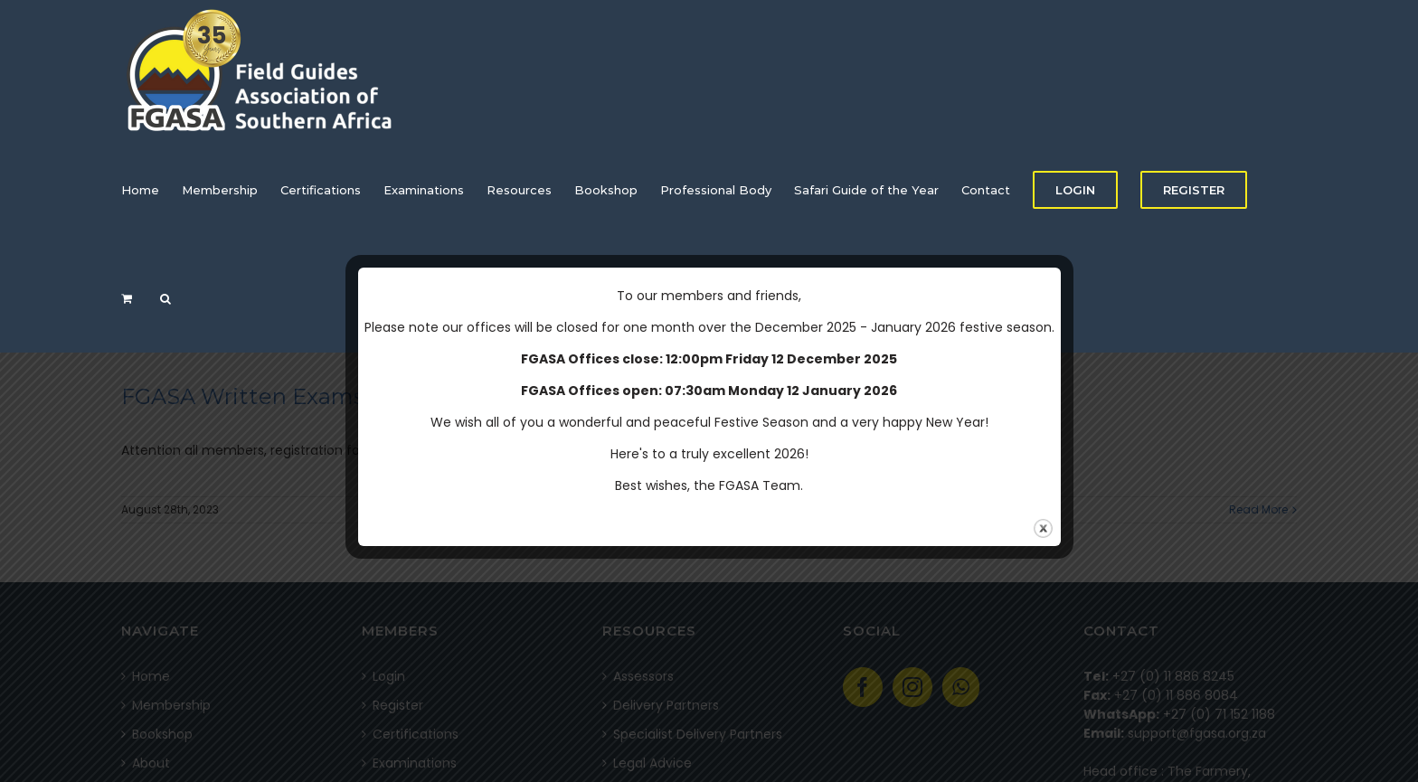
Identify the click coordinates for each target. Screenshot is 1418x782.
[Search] (165, 298)
